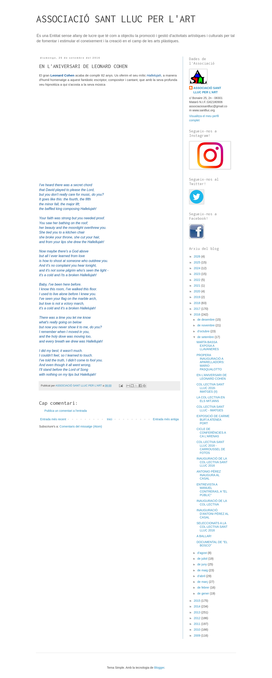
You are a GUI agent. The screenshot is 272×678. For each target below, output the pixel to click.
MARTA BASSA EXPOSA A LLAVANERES (208, 345)
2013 (197, 612)
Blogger (159, 667)
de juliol (202, 558)
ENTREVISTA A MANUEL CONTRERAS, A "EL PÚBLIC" (212, 490)
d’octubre (203, 331)
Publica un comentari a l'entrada (65, 410)
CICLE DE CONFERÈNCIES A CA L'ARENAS (211, 432)
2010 (197, 629)
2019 (197, 297)
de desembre (206, 319)
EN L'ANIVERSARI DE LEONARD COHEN (212, 376)
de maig (203, 570)
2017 (197, 308)
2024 (197, 268)
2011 (197, 624)
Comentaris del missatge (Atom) (81, 426)
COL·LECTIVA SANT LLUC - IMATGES (210, 408)
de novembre (206, 325)
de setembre (206, 337)
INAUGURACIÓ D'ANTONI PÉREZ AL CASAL (213, 513)
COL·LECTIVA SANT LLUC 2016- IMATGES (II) (210, 388)
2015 (197, 600)
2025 (197, 262)
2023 (197, 274)
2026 (197, 256)
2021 (197, 285)
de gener (203, 593)
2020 (197, 291)
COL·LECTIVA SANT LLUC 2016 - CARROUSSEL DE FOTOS (211, 447)
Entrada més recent (53, 419)
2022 (197, 280)
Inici (109, 419)
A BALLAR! (204, 536)
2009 (197, 635)
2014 (197, 606)
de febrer (203, 587)
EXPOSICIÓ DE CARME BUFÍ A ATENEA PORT (213, 419)
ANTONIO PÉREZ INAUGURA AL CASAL (209, 475)
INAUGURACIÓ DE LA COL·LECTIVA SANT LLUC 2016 (212, 462)
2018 (197, 303)
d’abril (201, 576)
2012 (197, 618)
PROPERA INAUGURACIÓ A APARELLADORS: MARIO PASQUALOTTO (210, 362)
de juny (202, 564)
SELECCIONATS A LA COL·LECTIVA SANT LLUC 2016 (212, 526)
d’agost (202, 553)
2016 (197, 314)
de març (203, 581)
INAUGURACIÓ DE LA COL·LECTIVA (212, 502)
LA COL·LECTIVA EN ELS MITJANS (211, 399)
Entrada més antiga (166, 419)
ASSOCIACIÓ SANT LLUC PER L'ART (116, 18)
